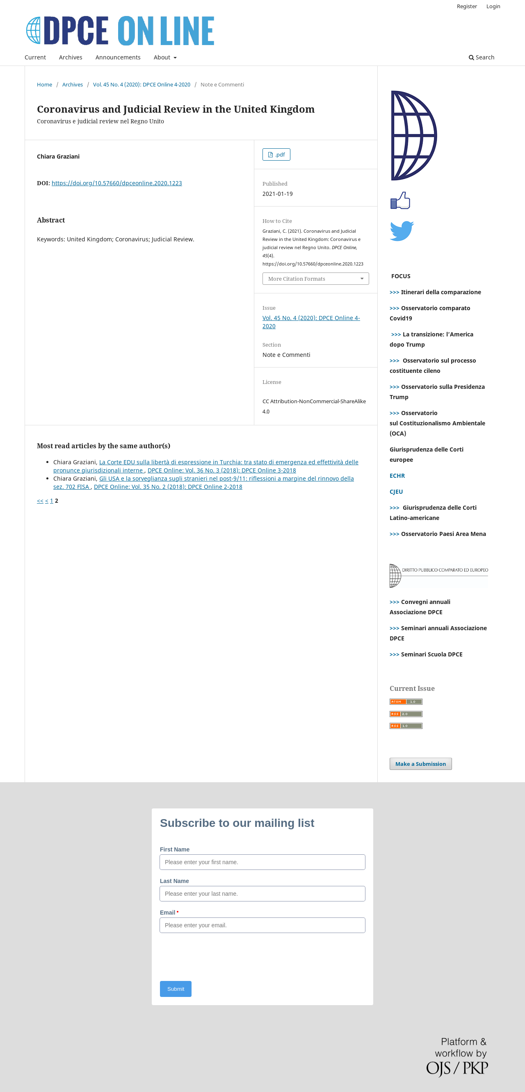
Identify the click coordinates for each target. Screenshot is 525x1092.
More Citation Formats (296, 278)
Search (482, 57)
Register (467, 6)
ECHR (397, 475)
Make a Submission (420, 763)
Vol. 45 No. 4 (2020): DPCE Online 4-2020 (141, 84)
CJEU (396, 491)
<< (40, 500)
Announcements (118, 57)
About (163, 57)
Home (44, 84)
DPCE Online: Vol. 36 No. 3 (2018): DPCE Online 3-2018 (222, 470)
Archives (70, 57)
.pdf (279, 154)
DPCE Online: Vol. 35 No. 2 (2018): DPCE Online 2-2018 (168, 486)
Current (35, 57)
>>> (394, 292)
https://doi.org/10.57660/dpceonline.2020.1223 (117, 183)
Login (493, 6)
